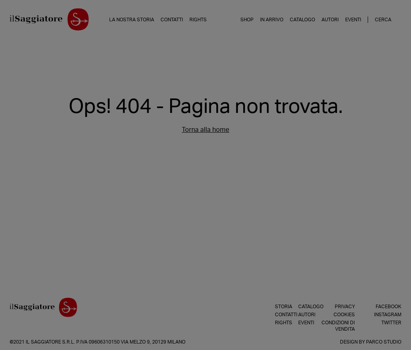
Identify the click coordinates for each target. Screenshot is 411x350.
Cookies (344, 314)
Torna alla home (205, 130)
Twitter (391, 322)
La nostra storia (131, 19)
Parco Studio (383, 342)
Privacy (345, 306)
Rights (198, 19)
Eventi (353, 19)
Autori (330, 19)
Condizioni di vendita (338, 326)
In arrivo (271, 19)
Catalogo (302, 19)
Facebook (388, 306)
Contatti (172, 19)
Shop (247, 19)
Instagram (387, 314)
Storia (277, 306)
